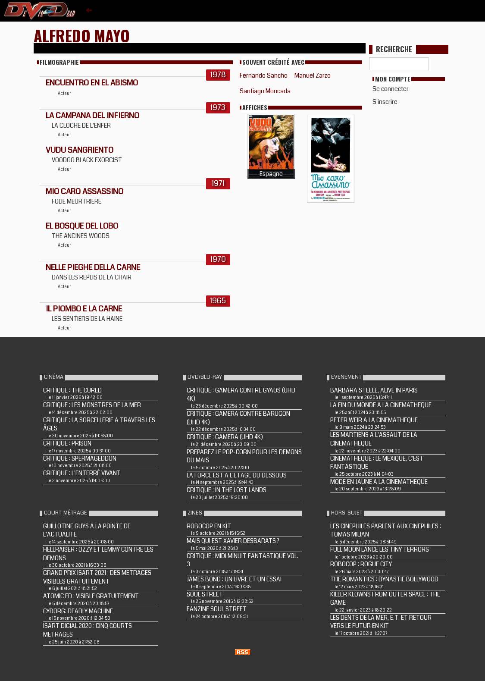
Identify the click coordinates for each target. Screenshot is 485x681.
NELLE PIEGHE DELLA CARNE (93, 267)
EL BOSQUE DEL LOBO (82, 226)
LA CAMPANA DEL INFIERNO (92, 115)
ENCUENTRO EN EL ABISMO (92, 82)
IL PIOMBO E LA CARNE (84, 308)
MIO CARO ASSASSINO (84, 191)
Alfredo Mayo (82, 35)
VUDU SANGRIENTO (79, 150)
